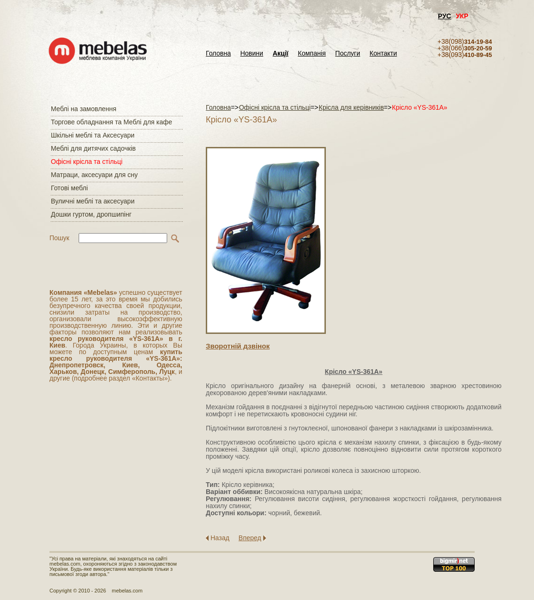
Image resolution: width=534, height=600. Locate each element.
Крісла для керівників (351, 107)
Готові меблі (69, 188)
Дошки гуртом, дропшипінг (91, 214)
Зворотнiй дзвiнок (238, 346)
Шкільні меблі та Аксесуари (93, 135)
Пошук (59, 238)
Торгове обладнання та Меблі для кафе (111, 122)
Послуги (347, 53)
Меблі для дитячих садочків (93, 148)
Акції (281, 53)
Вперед (250, 538)
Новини (251, 53)
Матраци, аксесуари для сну (94, 174)
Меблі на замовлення (83, 109)
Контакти (383, 53)
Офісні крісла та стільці (86, 161)
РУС (444, 16)
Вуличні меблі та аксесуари (93, 201)
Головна (218, 53)
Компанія (311, 53)
